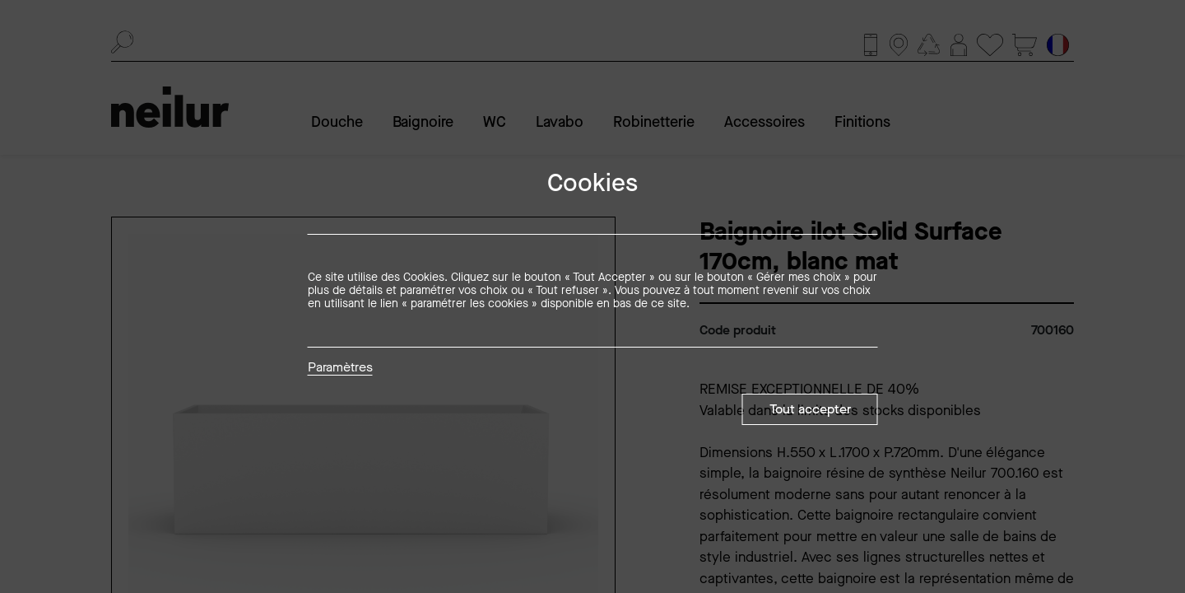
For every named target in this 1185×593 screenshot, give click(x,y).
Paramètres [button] (340, 368)
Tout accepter (810, 409)
